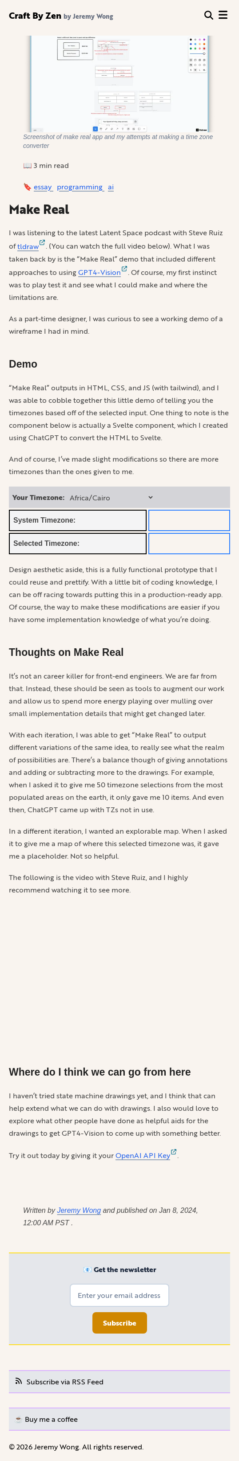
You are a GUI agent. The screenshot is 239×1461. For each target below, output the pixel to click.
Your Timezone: (38, 497)
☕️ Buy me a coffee (46, 1419)
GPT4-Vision (103, 272)
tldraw (31, 246)
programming (80, 186)
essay (43, 186)
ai (111, 186)
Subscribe (119, 1323)
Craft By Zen (35, 15)
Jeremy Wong (79, 1210)
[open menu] (223, 15)
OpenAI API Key (146, 1155)
